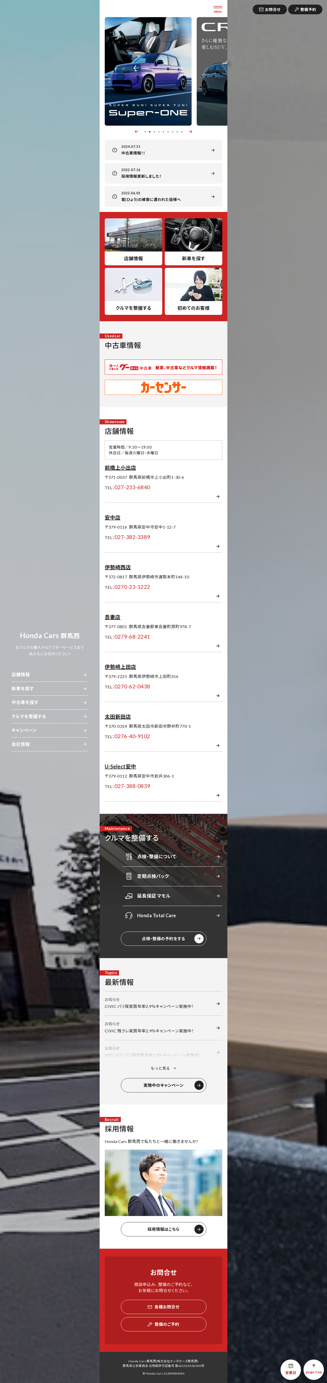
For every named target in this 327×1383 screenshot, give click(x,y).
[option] (148, 71)
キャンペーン (24, 730)
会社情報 (20, 744)
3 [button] (154, 132)
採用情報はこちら (163, 1229)
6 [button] (168, 132)
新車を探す (22, 688)
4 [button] (159, 132)
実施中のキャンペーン (164, 1085)
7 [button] (172, 132)
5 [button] (163, 132)
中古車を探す (24, 702)
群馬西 (50, 635)
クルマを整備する (28, 716)
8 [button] (177, 132)
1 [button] (145, 132)
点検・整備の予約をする (163, 938)
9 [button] (182, 132)
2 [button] (149, 132)
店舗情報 (20, 674)
